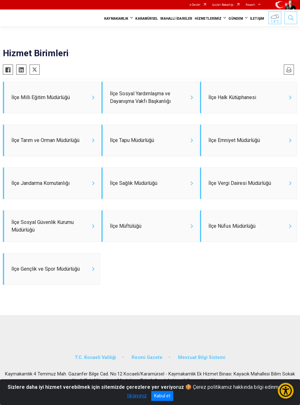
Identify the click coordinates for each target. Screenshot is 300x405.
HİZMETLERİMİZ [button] (208, 19)
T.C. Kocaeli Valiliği (95, 357)
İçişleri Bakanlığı (223, 4)
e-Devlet (195, 4)
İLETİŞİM (257, 19)
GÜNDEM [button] (235, 19)
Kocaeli (250, 4)
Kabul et (162, 395)
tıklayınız (137, 396)
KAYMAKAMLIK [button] (116, 19)
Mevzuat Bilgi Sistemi (201, 357)
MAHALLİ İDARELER (176, 19)
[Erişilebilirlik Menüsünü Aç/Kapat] (286, 391)
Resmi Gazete (147, 357)
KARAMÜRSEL (146, 19)
